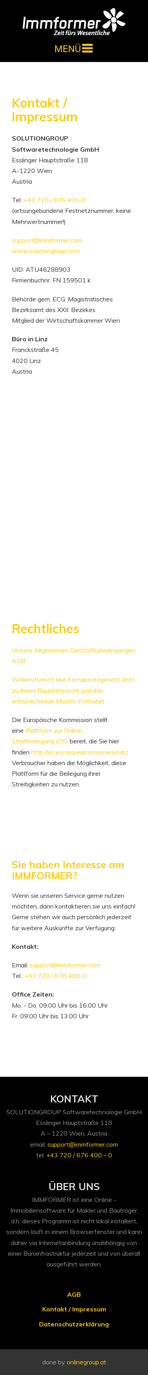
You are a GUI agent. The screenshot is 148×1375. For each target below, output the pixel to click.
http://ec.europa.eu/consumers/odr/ (79, 752)
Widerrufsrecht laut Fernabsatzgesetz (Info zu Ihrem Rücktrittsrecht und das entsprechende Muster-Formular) (73, 690)
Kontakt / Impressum (74, 1309)
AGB (74, 1294)
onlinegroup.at (86, 1362)
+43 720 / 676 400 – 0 (79, 1155)
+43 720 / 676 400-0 (54, 200)
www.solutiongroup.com (46, 251)
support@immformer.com (47, 240)
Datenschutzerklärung (74, 1324)
